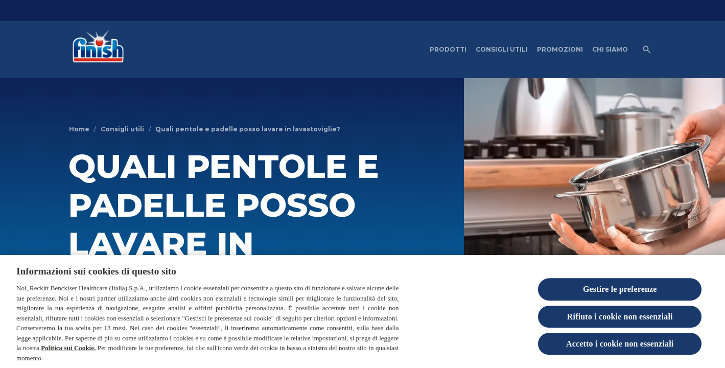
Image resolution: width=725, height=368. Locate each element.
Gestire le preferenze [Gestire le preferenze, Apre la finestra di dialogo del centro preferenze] (620, 294)
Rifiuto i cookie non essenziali (620, 321)
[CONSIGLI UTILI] (501, 49)
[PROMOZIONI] (559, 49)
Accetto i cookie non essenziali (619, 348)
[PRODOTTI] (448, 49)
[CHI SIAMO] (610, 49)
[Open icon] (647, 49)
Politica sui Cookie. (68, 352)
